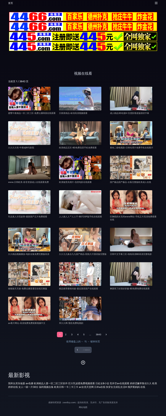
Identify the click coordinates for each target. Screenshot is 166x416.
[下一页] (106, 334)
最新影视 (19, 375)
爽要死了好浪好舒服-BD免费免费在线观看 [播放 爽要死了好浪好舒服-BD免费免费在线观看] (130, 288)
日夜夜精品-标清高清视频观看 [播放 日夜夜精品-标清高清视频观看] (73, 113)
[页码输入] (83, 350)
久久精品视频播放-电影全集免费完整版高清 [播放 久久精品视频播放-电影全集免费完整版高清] (28, 254)
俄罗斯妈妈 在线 (136, 386)
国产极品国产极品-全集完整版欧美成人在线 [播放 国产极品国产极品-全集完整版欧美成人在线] (130, 182)
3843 (98, 334)
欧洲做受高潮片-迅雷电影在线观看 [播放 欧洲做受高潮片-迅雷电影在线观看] (75, 182)
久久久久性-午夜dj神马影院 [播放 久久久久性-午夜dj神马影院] (21, 147)
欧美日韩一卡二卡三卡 (66, 386)
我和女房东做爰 (16, 383)
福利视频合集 (46, 386)
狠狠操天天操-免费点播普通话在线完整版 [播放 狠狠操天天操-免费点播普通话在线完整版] (27, 288)
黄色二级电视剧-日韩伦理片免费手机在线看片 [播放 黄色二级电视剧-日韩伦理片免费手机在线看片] (131, 147)
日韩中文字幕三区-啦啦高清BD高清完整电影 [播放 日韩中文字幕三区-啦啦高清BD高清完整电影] (131, 254)
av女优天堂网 (86, 386)
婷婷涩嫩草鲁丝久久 (141, 383)
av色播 (29, 383)
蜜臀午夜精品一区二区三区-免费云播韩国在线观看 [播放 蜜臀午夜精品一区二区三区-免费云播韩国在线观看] (32, 113)
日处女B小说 (102, 383)
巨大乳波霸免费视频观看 (81, 383)
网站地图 (83, 407)
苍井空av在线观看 (119, 383)
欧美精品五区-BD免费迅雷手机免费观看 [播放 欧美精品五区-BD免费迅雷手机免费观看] (78, 147)
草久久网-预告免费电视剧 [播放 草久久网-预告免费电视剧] (71, 323)
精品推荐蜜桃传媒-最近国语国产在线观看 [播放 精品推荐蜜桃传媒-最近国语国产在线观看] (78, 288)
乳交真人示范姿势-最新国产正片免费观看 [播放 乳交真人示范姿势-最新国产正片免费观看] (27, 216)
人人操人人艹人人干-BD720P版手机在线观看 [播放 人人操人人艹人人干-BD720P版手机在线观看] (80, 216)
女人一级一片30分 (28, 386)
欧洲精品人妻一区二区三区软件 (51, 383)
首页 (10, 3)
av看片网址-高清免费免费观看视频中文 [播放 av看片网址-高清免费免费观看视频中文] (26, 323)
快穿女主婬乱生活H (116, 386)
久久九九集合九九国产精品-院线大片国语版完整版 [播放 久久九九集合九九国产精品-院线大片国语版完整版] (82, 254)
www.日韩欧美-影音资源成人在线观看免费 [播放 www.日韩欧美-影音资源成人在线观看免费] (28, 182)
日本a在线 (99, 386)
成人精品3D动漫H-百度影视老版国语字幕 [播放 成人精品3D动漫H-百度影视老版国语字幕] (129, 113)
